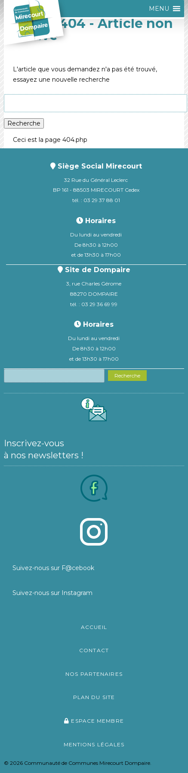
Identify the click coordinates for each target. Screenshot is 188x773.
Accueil (94, 627)
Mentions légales (94, 744)
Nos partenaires (94, 674)
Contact (94, 650)
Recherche (23, 123)
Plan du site (94, 697)
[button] (159, 8)
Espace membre (94, 721)
